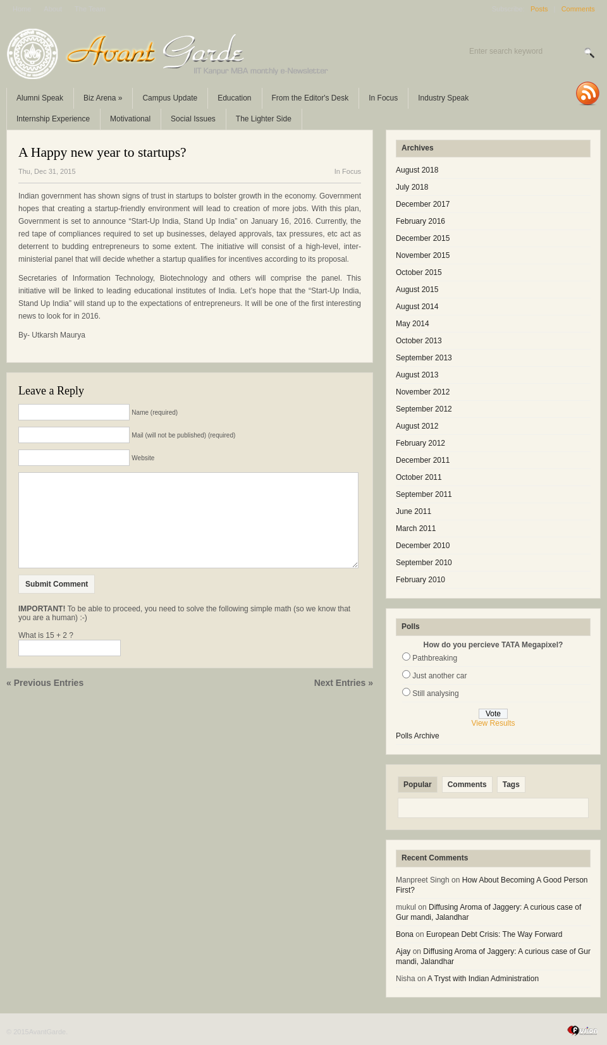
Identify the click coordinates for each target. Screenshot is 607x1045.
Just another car (439, 675)
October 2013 (419, 340)
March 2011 (416, 528)
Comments (578, 9)
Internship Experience (53, 118)
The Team (90, 9)
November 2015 (423, 255)
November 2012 (423, 392)
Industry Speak (443, 98)
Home (22, 9)
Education (234, 98)
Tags (511, 784)
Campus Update (169, 98)
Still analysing (435, 693)
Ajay (403, 951)
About (53, 9)
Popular (417, 784)
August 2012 (417, 426)
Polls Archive (417, 735)
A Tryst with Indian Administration (483, 978)
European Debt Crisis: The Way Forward (494, 934)
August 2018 (417, 170)
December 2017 (423, 204)
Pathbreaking (434, 658)
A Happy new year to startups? (102, 152)
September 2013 (424, 357)
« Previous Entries (44, 702)
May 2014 (412, 323)
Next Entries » (343, 702)
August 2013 (417, 374)
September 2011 (424, 494)
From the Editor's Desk (310, 98)
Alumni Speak (39, 98)
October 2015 (419, 272)
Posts (539, 9)
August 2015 (417, 289)
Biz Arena (102, 98)
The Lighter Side (263, 118)
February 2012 (420, 443)
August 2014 (417, 306)
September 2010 (424, 562)
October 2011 (419, 477)
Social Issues (193, 118)
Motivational (130, 118)
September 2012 (424, 409)
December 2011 (423, 460)
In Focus (383, 98)
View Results (493, 723)
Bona (405, 934)
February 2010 (420, 579)
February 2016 (420, 221)
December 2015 (423, 238)
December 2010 (423, 545)
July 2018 (412, 187)
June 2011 (413, 511)
